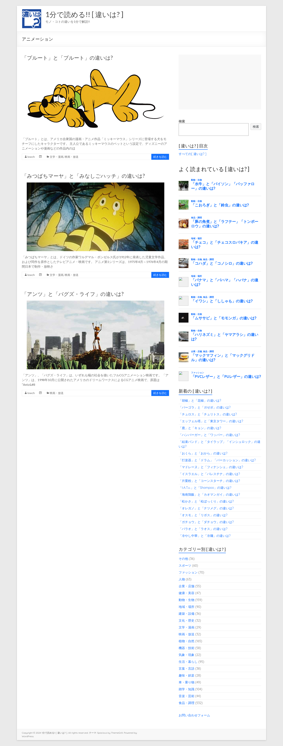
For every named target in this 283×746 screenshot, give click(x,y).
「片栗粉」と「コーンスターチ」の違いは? (209, 481)
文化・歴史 (186, 620)
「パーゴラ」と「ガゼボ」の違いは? (205, 407)
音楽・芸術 (186, 696)
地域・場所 (186, 607)
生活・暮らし (188, 662)
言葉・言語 (186, 668)
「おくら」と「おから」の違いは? (203, 453)
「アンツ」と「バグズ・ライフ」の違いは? (73, 294)
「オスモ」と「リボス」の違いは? (203, 515)
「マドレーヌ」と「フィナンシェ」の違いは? (211, 467)
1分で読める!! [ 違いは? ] (84, 14)
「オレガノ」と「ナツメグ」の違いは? (206, 508)
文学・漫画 (56, 156)
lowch (31, 156)
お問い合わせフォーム (194, 715)
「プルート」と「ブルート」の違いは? (67, 58)
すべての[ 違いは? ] (192, 154)
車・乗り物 (186, 682)
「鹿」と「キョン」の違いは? (200, 428)
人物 (182, 579)
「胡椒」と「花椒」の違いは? (200, 400)
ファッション (188, 572)
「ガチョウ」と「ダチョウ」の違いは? (206, 522)
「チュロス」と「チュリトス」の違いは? (208, 414)
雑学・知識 (186, 689)
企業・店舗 (186, 586)
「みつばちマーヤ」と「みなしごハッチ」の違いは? (83, 176)
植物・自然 (186, 641)
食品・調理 (186, 703)
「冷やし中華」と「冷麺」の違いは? (205, 536)
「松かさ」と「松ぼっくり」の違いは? (206, 501)
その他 (183, 559)
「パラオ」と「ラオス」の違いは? (203, 529)
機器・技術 (186, 648)
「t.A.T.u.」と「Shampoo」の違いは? (205, 488)
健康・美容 (186, 593)
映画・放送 (71, 156)
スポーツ (185, 565)
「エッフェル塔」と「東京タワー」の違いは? (211, 421)
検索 (182, 121)
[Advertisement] (220, 82)
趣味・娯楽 (186, 675)
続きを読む (160, 156)
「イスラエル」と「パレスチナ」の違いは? (209, 474)
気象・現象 (186, 655)
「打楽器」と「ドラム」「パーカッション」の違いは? (217, 460)
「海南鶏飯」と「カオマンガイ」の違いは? (209, 494)
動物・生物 (186, 600)
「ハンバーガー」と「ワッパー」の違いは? (209, 435)
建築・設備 (186, 614)
